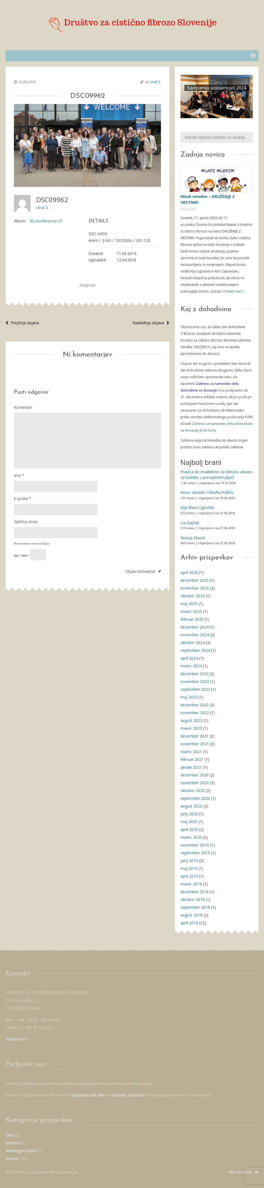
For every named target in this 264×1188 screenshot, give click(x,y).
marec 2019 (191, 884)
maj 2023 (188, 697)
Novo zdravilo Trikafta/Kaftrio (207, 492)
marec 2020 (191, 837)
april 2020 (189, 829)
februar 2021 (192, 759)
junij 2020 (189, 813)
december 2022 (194, 704)
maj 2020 (188, 821)
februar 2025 (192, 619)
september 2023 (195, 689)
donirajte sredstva (127, 1095)
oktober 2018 (192, 899)
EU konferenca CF (46, 221)
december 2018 (194, 891)
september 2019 (195, 852)
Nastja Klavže (192, 537)
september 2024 (195, 650)
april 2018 (189, 922)
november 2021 (194, 743)
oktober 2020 (192, 790)
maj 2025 (188, 603)
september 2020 (195, 798)
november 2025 (194, 588)
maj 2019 (188, 868)
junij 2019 (189, 860)
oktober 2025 (192, 595)
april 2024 (189, 658)
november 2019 (194, 845)
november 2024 (194, 634)
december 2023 (194, 673)
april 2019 (189, 876)
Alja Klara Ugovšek (197, 507)
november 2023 (194, 681)
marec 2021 (191, 751)
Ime (19, 475)
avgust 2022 (191, 720)
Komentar (23, 407)
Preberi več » (233, 291)
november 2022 (194, 712)
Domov (12, 1142)
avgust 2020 (191, 806)
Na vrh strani (243, 1172)
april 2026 (189, 572)
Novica (12, 1158)
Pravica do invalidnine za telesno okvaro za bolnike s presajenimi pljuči (216, 474)
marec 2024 (191, 666)
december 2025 (194, 580)
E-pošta (22, 498)
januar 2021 (191, 767)
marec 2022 (191, 728)
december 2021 (194, 736)
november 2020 (194, 782)
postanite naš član (88, 1095)
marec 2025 (191, 611)
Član (9, 1135)
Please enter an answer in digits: (32, 543)
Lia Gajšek (189, 522)
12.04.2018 (27, 81)
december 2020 (194, 775)
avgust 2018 (191, 915)
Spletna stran (26, 521)
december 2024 (194, 627)
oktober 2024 (192, 642)
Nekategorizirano (21, 1150)
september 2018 (195, 907)
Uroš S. (155, 81)
